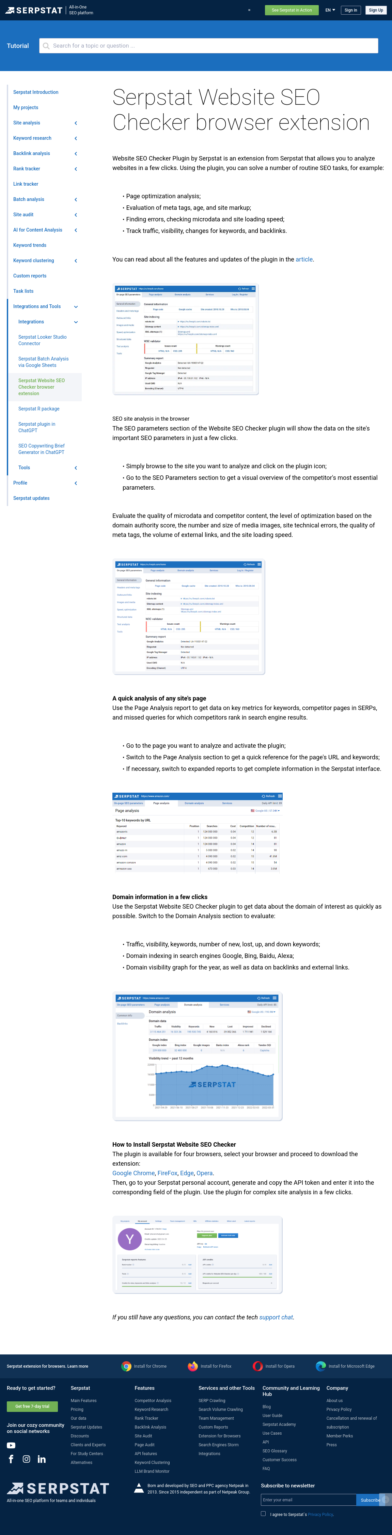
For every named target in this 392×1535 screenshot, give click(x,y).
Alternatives (81, 1462)
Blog (217, 10)
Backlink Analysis (150, 1427)
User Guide (272, 1415)
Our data (79, 1418)
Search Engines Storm (218, 1445)
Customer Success (280, 1459)
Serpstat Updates (86, 1427)
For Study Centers (87, 1453)
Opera (205, 1173)
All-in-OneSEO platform (81, 10)
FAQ (266, 1468)
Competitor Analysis (153, 1400)
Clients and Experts (88, 1445)
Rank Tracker (146, 1418)
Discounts (80, 1436)
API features (146, 1453)
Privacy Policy (339, 1409)
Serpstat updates (190, 10)
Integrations (209, 1453)
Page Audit (144, 1445)
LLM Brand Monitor (152, 1471)
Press (332, 1445)
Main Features (84, 1400)
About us (335, 1400)
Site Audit (143, 1436)
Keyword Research (151, 1409)
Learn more (77, 1366)
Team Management (216, 1418)
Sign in (351, 10)
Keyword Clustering (152, 1462)
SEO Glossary (275, 1451)
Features (133, 10)
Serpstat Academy (279, 1424)
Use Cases (272, 1433)
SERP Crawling (212, 1400)
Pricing (234, 10)
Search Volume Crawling (221, 1409)
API (266, 1442)
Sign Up (376, 10)
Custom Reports (213, 1427)
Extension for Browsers (219, 1436)
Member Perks (340, 1436)
